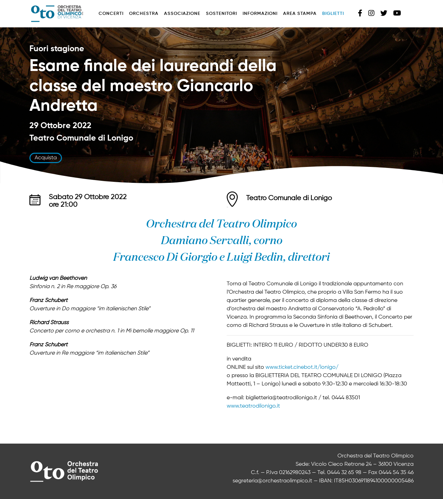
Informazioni (260, 13)
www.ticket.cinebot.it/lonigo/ (301, 367)
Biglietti (333, 13)
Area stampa (300, 13)
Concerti (111, 13)
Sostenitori (221, 13)
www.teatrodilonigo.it (253, 406)
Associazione (182, 13)
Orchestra (144, 13)
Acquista (46, 158)
